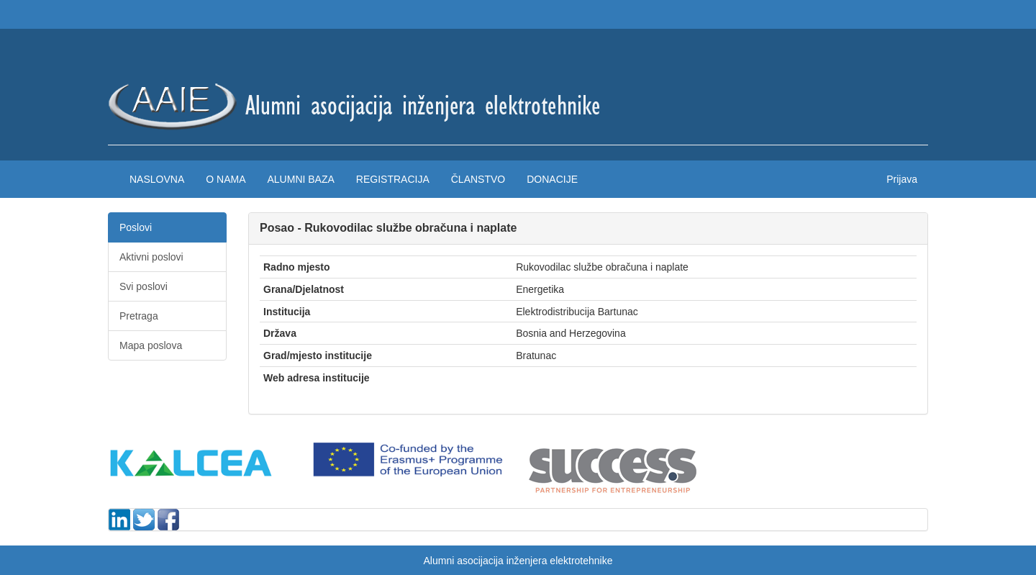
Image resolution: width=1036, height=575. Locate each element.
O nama (225, 179)
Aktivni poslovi (151, 257)
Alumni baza (300, 179)
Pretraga (138, 316)
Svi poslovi (143, 286)
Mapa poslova (150, 345)
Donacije (552, 179)
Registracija (393, 179)
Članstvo (478, 179)
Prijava (901, 179)
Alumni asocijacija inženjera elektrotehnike (517, 560)
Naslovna (157, 179)
